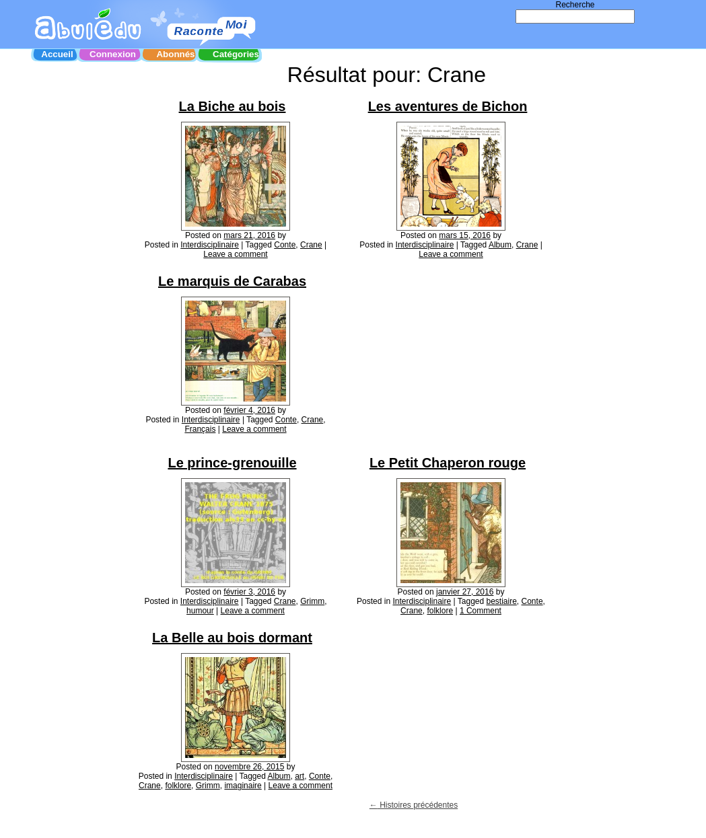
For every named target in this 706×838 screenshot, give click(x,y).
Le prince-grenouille (232, 462)
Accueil (57, 54)
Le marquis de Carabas (232, 281)
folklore (440, 610)
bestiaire (502, 601)
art (299, 776)
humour (200, 610)
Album (500, 245)
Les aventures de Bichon (448, 106)
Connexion (113, 54)
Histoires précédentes (413, 805)
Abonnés (175, 54)
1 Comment (480, 610)
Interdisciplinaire (209, 245)
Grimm (312, 601)
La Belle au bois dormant (232, 637)
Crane (311, 245)
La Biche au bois (232, 106)
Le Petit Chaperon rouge (447, 462)
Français (199, 429)
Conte (284, 245)
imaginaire (242, 785)
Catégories (236, 54)
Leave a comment (235, 254)
